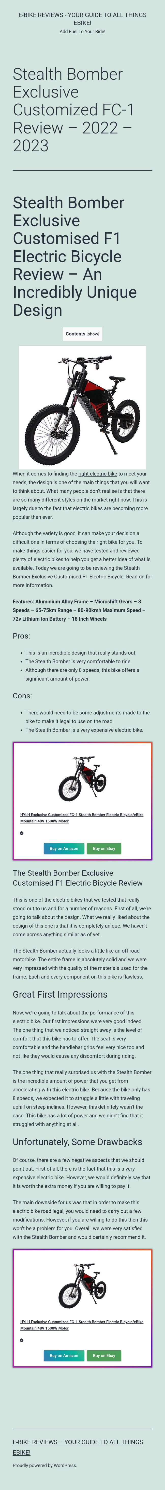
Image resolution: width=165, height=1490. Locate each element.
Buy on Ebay (104, 848)
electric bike (26, 1211)
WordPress (65, 1465)
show (93, 333)
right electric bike (97, 474)
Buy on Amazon (64, 848)
